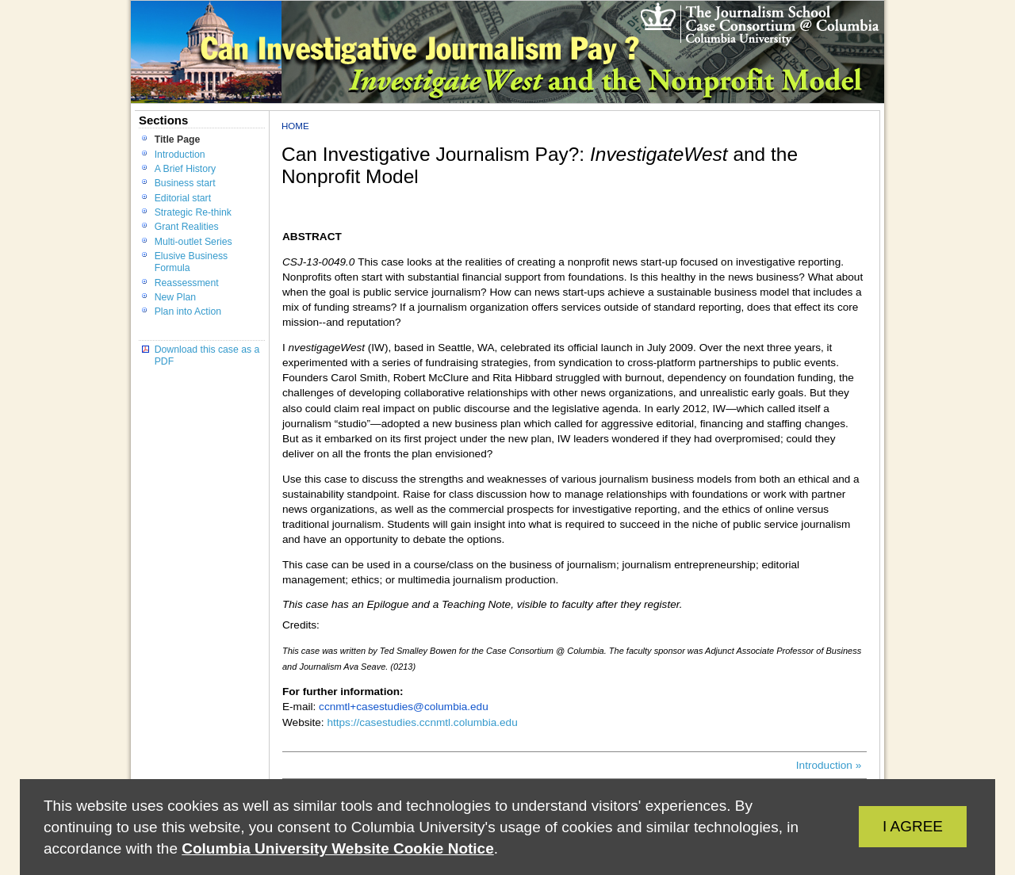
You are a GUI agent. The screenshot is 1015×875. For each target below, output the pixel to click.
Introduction (180, 154)
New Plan (175, 297)
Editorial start (183, 198)
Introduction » (828, 765)
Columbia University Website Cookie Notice (337, 848)
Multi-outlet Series (193, 241)
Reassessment (187, 282)
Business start (185, 183)
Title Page (178, 139)
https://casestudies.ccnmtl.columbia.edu (422, 722)
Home (295, 126)
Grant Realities (187, 226)
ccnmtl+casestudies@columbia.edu (403, 707)
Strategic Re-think (193, 212)
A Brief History (185, 168)
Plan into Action (188, 311)
